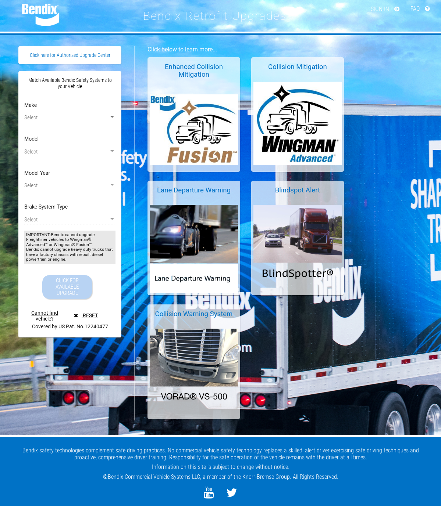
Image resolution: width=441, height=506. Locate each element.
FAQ (420, 8)
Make (30, 105)
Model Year (37, 173)
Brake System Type (46, 207)
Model (31, 139)
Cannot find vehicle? (44, 316)
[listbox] (69, 117)
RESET (86, 315)
